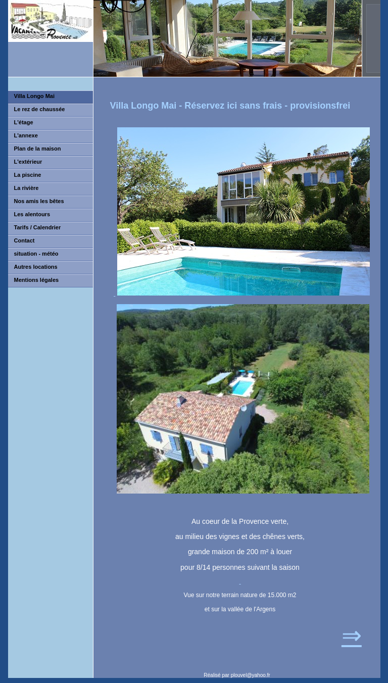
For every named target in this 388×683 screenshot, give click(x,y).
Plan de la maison (37, 148)
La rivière (26, 188)
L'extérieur (28, 162)
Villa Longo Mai (34, 96)
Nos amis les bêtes (39, 201)
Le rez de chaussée (39, 109)
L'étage (23, 122)
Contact (24, 240)
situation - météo (36, 254)
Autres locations (36, 267)
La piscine (27, 175)
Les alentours (32, 214)
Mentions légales (36, 280)
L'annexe (26, 135)
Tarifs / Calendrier (37, 227)
